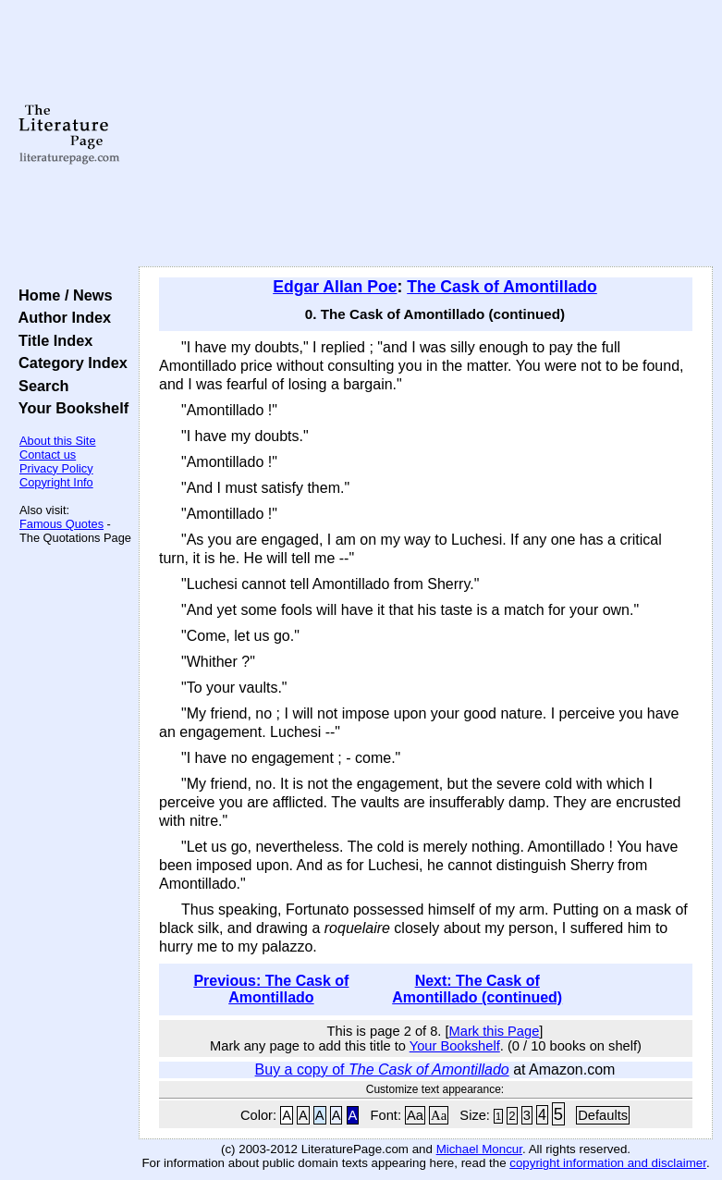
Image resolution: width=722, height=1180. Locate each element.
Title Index (51, 340)
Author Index (60, 317)
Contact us (47, 454)
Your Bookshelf (69, 407)
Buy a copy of (382, 1069)
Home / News (61, 295)
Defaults (603, 1115)
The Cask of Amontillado (502, 286)
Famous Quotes (61, 524)
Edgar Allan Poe (335, 286)
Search (39, 385)
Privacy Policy (56, 468)
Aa (415, 1115)
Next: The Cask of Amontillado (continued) (477, 989)
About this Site (57, 441)
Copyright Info (56, 482)
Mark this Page (494, 1031)
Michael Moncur (479, 1149)
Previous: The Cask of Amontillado (271, 989)
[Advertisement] (426, 134)
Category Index (69, 362)
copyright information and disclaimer (607, 1163)
